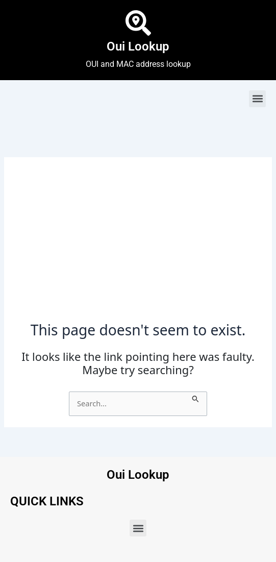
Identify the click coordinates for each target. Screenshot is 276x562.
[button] (257, 98)
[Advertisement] (138, 245)
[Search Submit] (195, 397)
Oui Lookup (138, 46)
